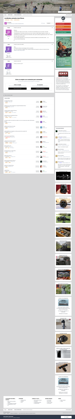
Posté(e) (17, 27)
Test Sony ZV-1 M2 (63, 318)
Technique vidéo (23, 400)
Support (40, 11)
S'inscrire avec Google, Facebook (61, 32)
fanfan (9, 44)
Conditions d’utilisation (16, 417)
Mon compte (49, 401)
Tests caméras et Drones (38, 400)
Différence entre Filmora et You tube (9, 126)
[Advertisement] (63, 109)
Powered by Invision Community (67, 412)
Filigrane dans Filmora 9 (8, 155)
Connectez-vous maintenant (40, 88)
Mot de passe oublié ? (59, 29)
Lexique (61, 401)
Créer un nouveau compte (17, 88)
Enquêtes (22, 401)
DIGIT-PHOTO (60, 77)
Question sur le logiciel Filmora (9, 165)
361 (8, 55)
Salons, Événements (34, 11)
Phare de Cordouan (61, 149)
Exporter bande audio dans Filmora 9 (9, 160)
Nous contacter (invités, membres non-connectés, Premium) (27, 413)
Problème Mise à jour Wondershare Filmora (10, 115)
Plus (54, 11)
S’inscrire (67, 5)
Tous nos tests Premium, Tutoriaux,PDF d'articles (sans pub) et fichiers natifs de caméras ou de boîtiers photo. (63, 308)
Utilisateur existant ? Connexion (59, 5)
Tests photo (36, 401)
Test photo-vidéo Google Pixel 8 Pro (63, 269)
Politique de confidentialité (14, 413)
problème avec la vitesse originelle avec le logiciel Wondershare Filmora (15, 105)
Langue (4, 413)
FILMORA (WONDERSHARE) (19, 23)
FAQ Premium (49, 403)
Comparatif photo (36, 403)
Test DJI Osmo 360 (63, 184)
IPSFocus (8, 412)
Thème (8, 413)
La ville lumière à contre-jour (62, 130)
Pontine (8, 27)
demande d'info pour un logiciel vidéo (10, 150)
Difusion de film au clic (7, 145)
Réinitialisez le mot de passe (63, 313)
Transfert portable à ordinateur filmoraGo (10, 110)
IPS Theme (4, 412)
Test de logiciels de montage (12, 403)
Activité (5, 11)
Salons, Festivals (62, 400)
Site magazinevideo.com (47, 11)
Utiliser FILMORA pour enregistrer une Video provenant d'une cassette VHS (15, 131)
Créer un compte (49, 402)
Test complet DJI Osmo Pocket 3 (63, 283)
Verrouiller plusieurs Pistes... (8, 100)
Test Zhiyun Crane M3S (63, 333)
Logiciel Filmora (6, 170)
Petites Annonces (19, 11)
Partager (43, 23)
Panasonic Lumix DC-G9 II (63, 255)
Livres (22, 402)
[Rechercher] (64, 12)
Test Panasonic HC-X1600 (63, 171)
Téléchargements (12, 11)
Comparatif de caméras (37, 402)
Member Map (27, 11)
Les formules (49, 400)
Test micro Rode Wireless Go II (63, 362)
